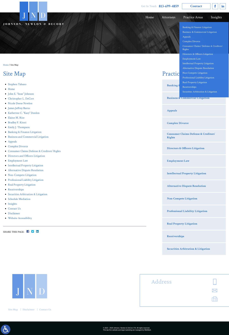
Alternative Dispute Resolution (26, 170)
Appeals (12, 141)
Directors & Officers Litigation (186, 148)
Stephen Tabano (17, 84)
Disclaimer (14, 213)
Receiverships (16, 189)
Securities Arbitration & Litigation (27, 194)
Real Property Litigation (22, 185)
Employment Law (18, 160)
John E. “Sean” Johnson (21, 94)
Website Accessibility (20, 218)
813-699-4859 (169, 6)
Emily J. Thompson (19, 127)
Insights (216, 17)
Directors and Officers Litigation (26, 156)
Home (150, 17)
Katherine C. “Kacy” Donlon (24, 113)
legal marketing (126, 330)
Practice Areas (193, 17)
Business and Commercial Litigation (28, 137)
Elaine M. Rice (16, 118)
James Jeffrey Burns (19, 108)
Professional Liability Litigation (26, 180)
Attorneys (168, 17)
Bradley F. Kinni (17, 122)
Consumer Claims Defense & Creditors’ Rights (34, 151)
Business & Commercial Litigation (188, 98)
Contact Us (14, 208)
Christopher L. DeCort (21, 98)
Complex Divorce (18, 146)
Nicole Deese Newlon (20, 103)
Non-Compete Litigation (22, 175)
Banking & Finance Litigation (25, 132)
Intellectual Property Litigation (25, 165)
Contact (196, 6)
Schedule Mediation (19, 199)
